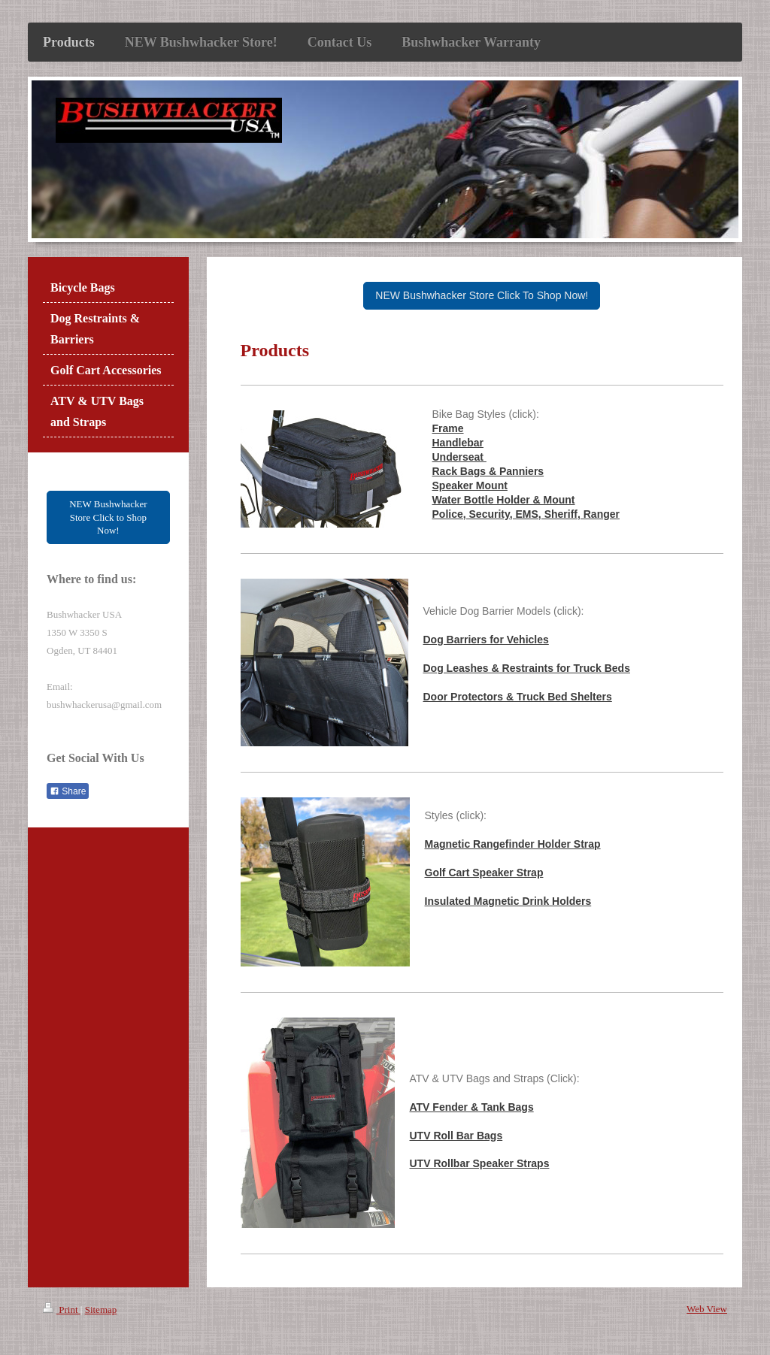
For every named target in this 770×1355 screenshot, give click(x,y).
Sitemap (101, 1309)
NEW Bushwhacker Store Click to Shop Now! (108, 517)
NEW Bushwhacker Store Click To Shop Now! (481, 295)
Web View (707, 1308)
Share (68, 791)
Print (61, 1309)
